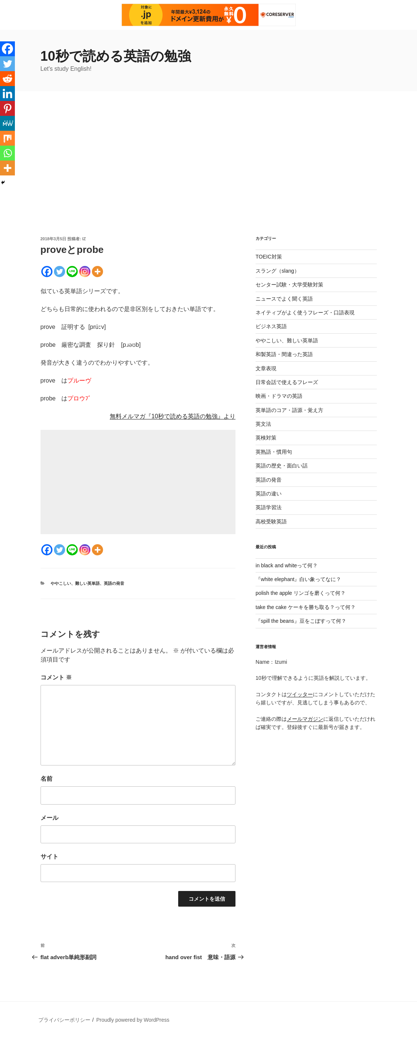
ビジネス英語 (271, 326)
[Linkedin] (7, 93)
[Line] (72, 271)
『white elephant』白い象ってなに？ (298, 579)
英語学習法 (269, 507)
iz (84, 239)
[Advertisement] (209, 180)
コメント (56, 677)
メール (49, 818)
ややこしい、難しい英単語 (75, 583)
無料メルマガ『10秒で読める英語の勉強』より (172, 416)
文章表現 (266, 368)
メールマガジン (305, 719)
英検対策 (266, 438)
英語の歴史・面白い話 (282, 466)
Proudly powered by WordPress (133, 1020)
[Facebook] (46, 271)
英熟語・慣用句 (274, 452)
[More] (97, 271)
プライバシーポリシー (64, 1020)
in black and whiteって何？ (287, 565)
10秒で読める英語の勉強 (116, 56)
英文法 (263, 424)
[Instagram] (84, 271)
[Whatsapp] (7, 153)
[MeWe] (7, 123)
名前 (46, 779)
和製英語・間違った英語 (284, 354)
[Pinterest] (7, 108)
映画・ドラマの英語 (279, 396)
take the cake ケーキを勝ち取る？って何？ (306, 607)
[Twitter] (59, 271)
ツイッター (300, 694)
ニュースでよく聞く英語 (284, 299)
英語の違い (269, 494)
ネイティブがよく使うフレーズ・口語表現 (305, 312)
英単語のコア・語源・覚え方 (289, 410)
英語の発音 (114, 583)
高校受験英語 (271, 521)
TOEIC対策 (269, 257)
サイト (49, 856)
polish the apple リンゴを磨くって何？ (301, 593)
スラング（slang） (277, 271)
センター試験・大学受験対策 (289, 285)
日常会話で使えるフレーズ (287, 382)
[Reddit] (7, 78)
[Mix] (7, 138)
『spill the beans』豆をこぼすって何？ (301, 621)
